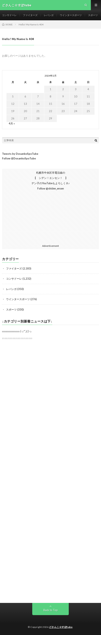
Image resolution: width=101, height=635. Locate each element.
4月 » (12, 123)
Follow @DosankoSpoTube (19, 158)
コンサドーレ (9, 15)
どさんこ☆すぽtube (61, 627)
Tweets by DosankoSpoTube (20, 153)
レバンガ (49, 15)
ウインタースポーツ (71, 15)
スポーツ (93, 15)
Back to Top (50, 610)
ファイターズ (30, 15)
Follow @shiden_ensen (50, 188)
